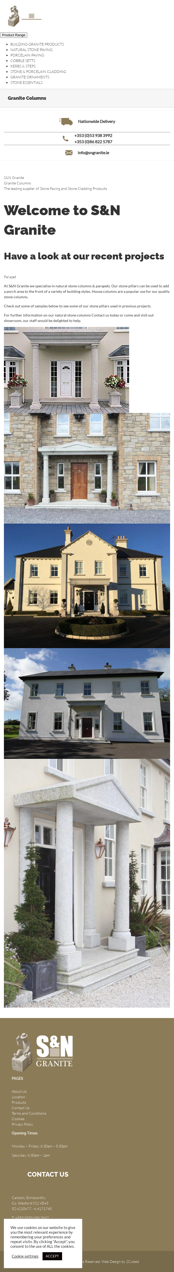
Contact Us (20, 1108)
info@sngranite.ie (93, 152)
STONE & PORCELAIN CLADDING (38, 71)
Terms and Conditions (29, 1113)
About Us (19, 1091)
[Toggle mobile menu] (163, 14)
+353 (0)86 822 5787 (93, 141)
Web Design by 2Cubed (120, 1261)
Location (18, 1097)
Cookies (18, 1118)
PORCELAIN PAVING (27, 55)
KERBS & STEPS (22, 66)
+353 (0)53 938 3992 (93, 135)
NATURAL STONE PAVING (31, 49)
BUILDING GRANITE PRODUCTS (37, 44)
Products (19, 1102)
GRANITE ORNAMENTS (29, 77)
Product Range (13, 35)
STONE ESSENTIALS (26, 82)
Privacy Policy (22, 1124)
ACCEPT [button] (52, 1256)
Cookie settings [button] (25, 1256)
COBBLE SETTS (22, 60)
